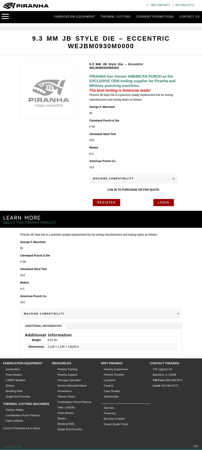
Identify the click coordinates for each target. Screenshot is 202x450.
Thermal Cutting (116, 16)
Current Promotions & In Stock (21, 428)
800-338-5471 (160, 5)
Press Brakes (14, 374)
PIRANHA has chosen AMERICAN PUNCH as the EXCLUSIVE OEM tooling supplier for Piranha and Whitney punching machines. (132, 81)
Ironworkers (13, 369)
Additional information (43, 325)
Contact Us (190, 16)
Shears (10, 385)
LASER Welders (16, 380)
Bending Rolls (14, 391)
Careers (108, 385)
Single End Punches (18, 396)
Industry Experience (116, 369)
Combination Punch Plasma (22, 415)
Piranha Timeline (114, 374)
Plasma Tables (15, 409)
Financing (110, 413)
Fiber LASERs (14, 420)
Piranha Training (67, 369)
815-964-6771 (184, 5)
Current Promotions (155, 16)
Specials (109, 407)
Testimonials (111, 396)
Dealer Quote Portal (116, 424)
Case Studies (112, 391)
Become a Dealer (114, 418)
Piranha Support (67, 374)
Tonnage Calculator (69, 380)
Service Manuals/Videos (72, 385)
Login (163, 202)
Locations (109, 380)
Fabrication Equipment (74, 16)
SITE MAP (17, 447)
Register (106, 202)
